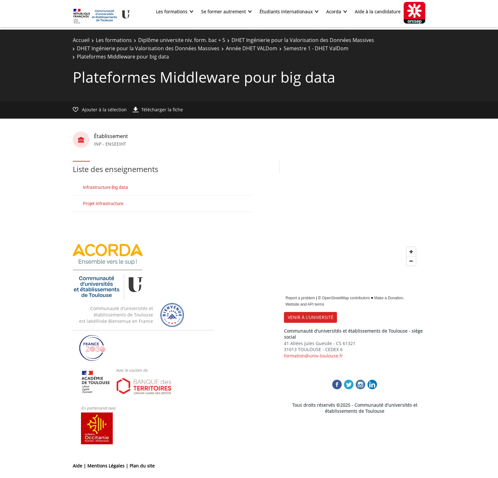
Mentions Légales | (108, 466)
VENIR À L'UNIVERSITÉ (310, 317)
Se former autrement (223, 12)
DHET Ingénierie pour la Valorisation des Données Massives (303, 40)
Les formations (171, 12)
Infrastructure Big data (105, 187)
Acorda (333, 12)
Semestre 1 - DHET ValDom (316, 48)
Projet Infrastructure (103, 203)
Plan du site (142, 466)
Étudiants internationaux (286, 12)
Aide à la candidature (377, 12)
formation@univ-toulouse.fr (313, 356)
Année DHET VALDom (251, 48)
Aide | (80, 466)
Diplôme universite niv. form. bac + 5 (181, 40)
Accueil (81, 40)
